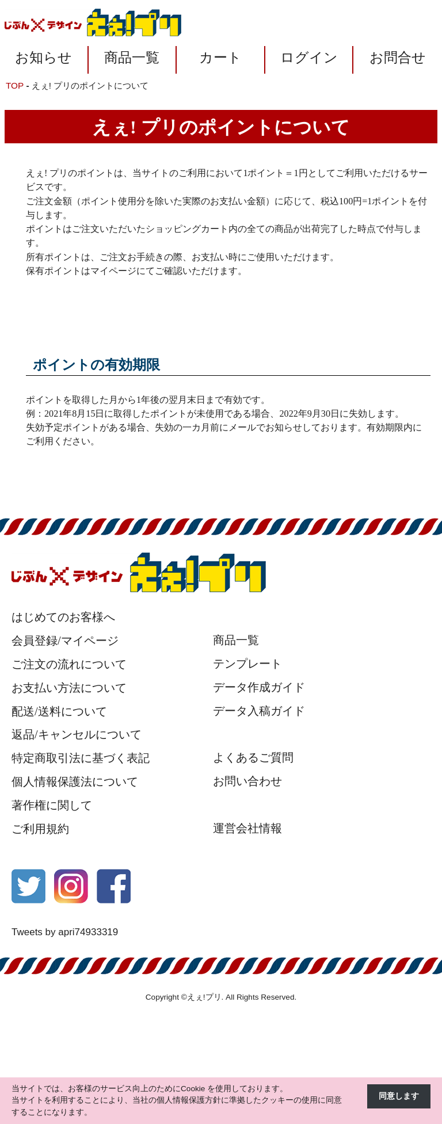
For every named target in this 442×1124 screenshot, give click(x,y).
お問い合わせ (247, 781)
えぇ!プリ (204, 997)
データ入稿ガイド (259, 710)
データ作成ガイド (259, 687)
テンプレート (247, 663)
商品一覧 (131, 57)
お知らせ (43, 57)
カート (220, 57)
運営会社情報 (247, 828)
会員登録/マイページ (65, 640)
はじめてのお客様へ (63, 617)
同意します (399, 1096)
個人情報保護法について (75, 781)
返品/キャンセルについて (77, 734)
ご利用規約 (40, 828)
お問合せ (397, 57)
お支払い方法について (69, 687)
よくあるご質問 (253, 757)
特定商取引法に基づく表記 (81, 758)
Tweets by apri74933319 (65, 932)
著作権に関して (52, 805)
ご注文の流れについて (69, 664)
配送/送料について (59, 711)
